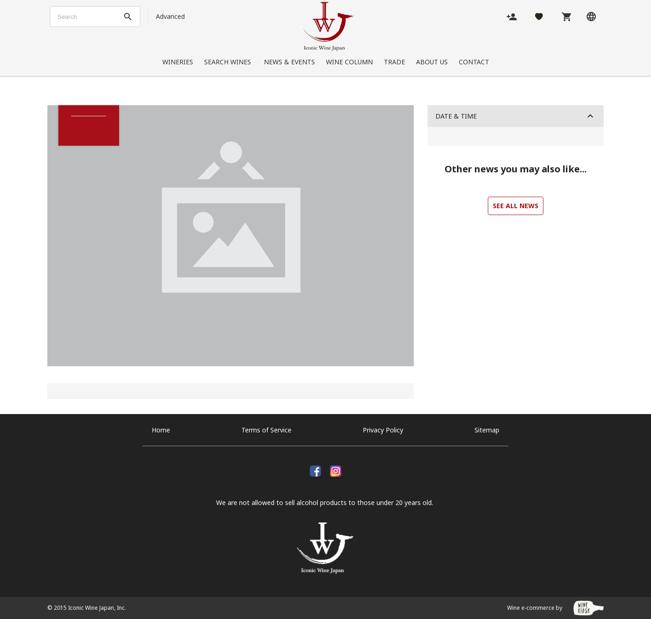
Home (161, 430)
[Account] (511, 16)
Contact (474, 61)
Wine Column (349, 61)
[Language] (591, 16)
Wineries (177, 61)
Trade (394, 61)
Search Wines (228, 61)
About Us (432, 61)
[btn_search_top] (127, 16)
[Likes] (539, 16)
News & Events (289, 61)
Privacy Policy (383, 430)
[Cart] (566, 16)
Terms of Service (266, 430)
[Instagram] (335, 469)
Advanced (170, 16)
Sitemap (486, 430)
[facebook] (315, 469)
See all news (515, 205)
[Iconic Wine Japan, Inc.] (326, 26)
